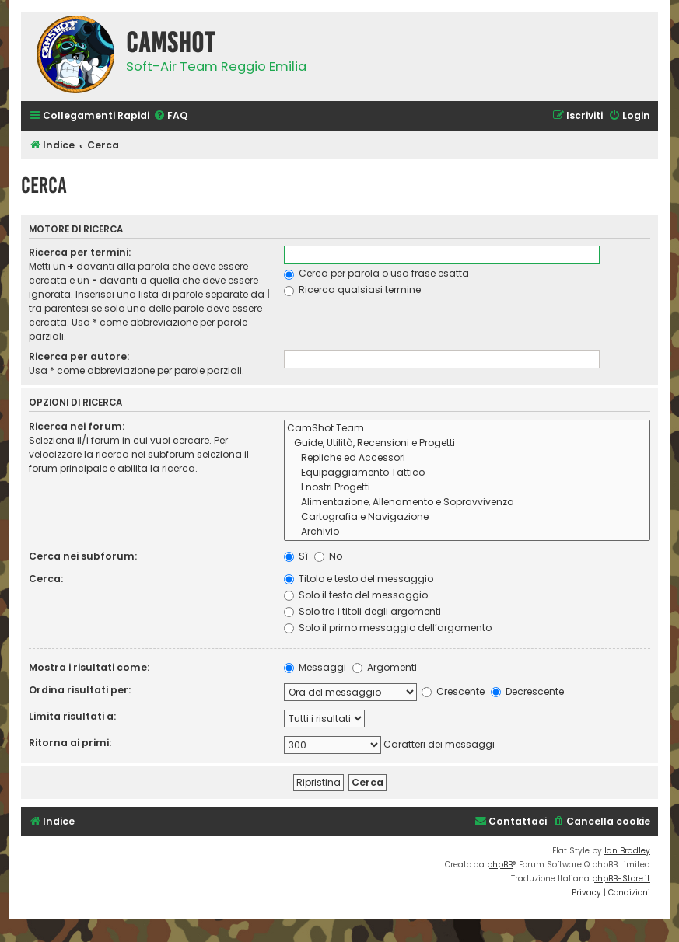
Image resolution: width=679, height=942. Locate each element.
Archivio (467, 532)
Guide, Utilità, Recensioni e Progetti (467, 443)
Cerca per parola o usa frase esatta (376, 273)
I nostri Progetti (467, 487)
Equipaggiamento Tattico (467, 473)
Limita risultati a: (72, 716)
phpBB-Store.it (621, 878)
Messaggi (315, 667)
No (328, 556)
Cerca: (46, 578)
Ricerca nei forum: (76, 426)
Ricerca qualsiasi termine (352, 289)
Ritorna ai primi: (70, 742)
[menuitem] (170, 116)
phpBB (500, 864)
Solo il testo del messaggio (356, 595)
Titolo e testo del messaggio (358, 578)
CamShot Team (467, 428)
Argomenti (384, 667)
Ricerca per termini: (80, 252)
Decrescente (527, 691)
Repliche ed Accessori (467, 458)
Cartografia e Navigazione (467, 517)
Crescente (453, 691)
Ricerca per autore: (79, 356)
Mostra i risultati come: (89, 667)
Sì (296, 556)
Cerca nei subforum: (83, 556)
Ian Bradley (627, 851)
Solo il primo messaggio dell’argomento (388, 627)
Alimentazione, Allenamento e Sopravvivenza (467, 502)
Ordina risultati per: (80, 689)
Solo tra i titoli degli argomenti (362, 611)
